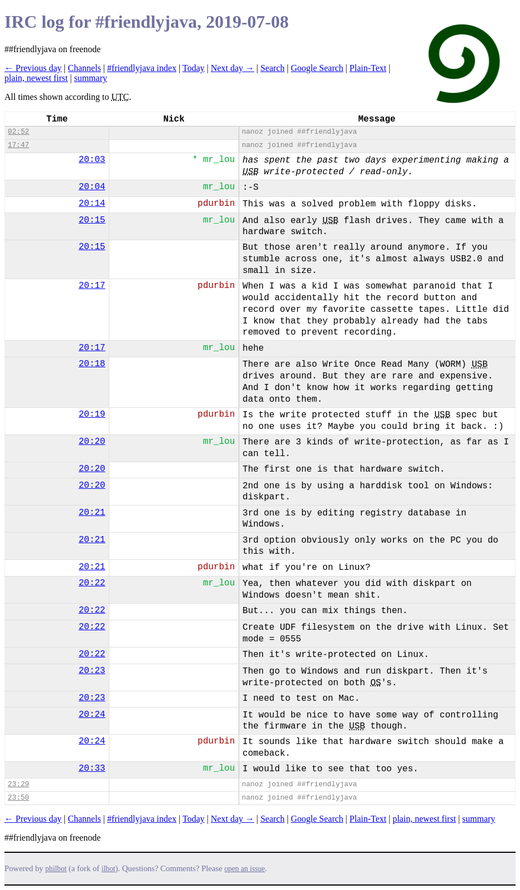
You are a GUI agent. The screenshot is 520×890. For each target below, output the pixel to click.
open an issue (244, 868)
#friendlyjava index (141, 68)
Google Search (317, 68)
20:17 (92, 286)
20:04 (92, 187)
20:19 (92, 414)
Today (194, 68)
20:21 (92, 513)
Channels (84, 68)
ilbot (108, 868)
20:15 (92, 220)
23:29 (18, 784)
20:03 (92, 160)
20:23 (92, 671)
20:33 (92, 768)
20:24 (92, 715)
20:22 (92, 583)
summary (90, 78)
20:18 (92, 364)
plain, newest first (36, 78)
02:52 (18, 132)
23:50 (18, 797)
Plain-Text (368, 68)
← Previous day (33, 68)
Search (272, 68)
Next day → (232, 68)
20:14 (92, 204)
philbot (56, 868)
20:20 (92, 442)
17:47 (18, 145)
